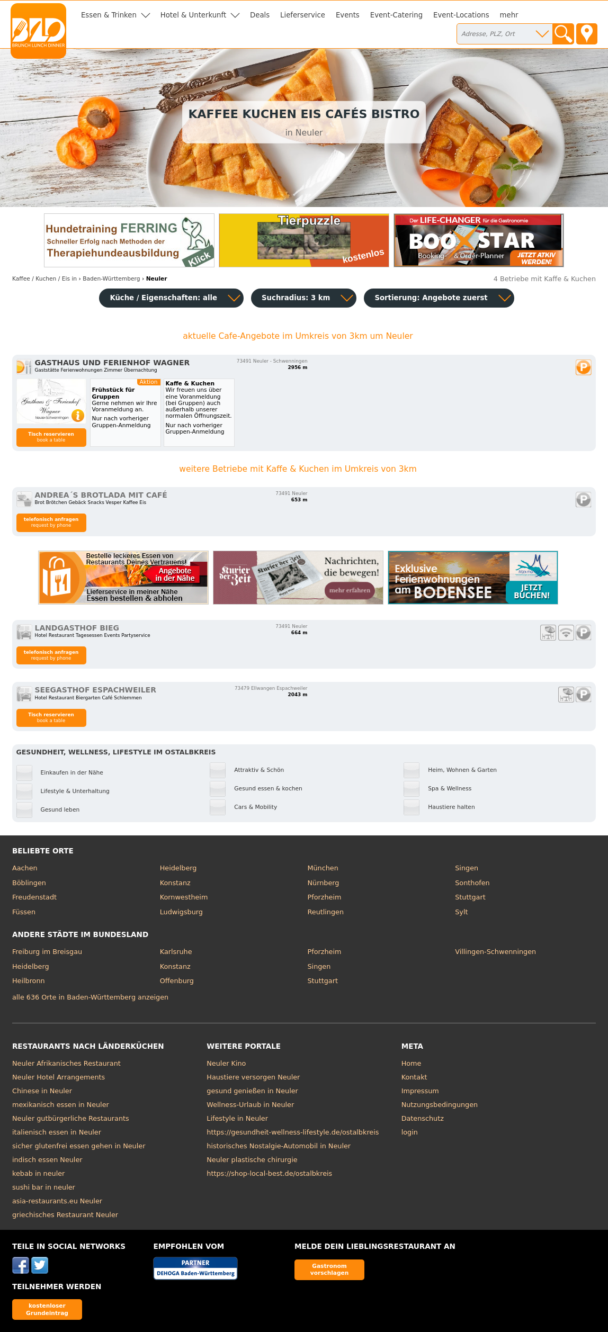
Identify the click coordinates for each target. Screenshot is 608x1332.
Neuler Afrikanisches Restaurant (66, 1063)
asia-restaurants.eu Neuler (57, 1201)
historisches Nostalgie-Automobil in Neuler (279, 1146)
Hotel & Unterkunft (193, 15)
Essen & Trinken (109, 15)
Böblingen (29, 883)
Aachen (25, 868)
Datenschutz (422, 1118)
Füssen (23, 912)
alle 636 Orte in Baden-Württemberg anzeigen (90, 997)
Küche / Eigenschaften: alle (163, 298)
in (44, 278)
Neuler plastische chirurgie (252, 1160)
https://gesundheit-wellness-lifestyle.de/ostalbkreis (293, 1132)
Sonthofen (472, 883)
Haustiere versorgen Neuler (253, 1077)
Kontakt (414, 1077)
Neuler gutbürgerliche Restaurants (70, 1118)
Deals (260, 15)
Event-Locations (461, 15)
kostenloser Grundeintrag (47, 1309)
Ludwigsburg (181, 912)
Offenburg (177, 981)
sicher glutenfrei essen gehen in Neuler (78, 1146)
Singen (466, 868)
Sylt (461, 912)
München (322, 868)
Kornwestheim (184, 897)
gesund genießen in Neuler (252, 1091)
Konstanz (175, 883)
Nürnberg (323, 883)
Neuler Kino (226, 1063)
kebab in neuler (38, 1173)
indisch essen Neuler (47, 1160)
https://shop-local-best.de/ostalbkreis (269, 1173)
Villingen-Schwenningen (495, 952)
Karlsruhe (176, 952)
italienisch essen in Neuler (56, 1132)
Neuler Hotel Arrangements (58, 1077)
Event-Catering (396, 15)
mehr (509, 15)
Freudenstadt (34, 897)
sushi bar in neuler (43, 1187)
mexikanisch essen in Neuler (60, 1105)
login (409, 1132)
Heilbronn (28, 981)
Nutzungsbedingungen (439, 1105)
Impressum (420, 1091)
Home (411, 1063)
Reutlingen (325, 912)
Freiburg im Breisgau (47, 952)
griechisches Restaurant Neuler (65, 1215)
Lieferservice (302, 15)
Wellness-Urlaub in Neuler (250, 1105)
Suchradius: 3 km (296, 298)
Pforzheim (324, 897)
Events (348, 15)
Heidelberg (178, 868)
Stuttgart (470, 897)
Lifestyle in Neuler (237, 1118)
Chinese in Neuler (42, 1091)
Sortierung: (430, 298)
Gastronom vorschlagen (329, 1269)
